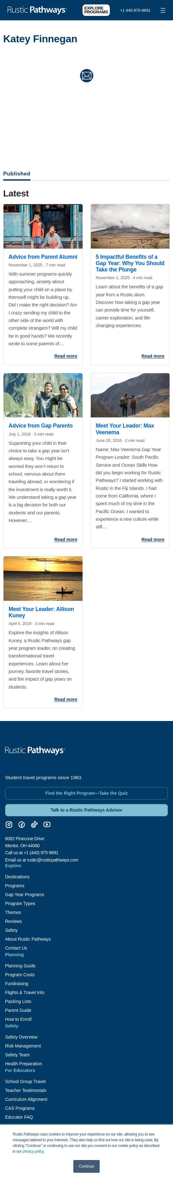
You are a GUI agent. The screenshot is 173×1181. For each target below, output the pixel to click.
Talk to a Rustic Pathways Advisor (86, 810)
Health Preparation (23, 1063)
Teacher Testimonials (25, 1090)
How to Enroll (18, 1019)
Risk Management (23, 1045)
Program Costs (20, 974)
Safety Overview (21, 1037)
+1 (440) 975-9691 (40, 852)
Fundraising (16, 983)
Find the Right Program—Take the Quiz (86, 793)
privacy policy (33, 1151)
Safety (11, 930)
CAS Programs (20, 1108)
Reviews (13, 921)
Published (16, 173)
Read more (65, 356)
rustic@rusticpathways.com (52, 859)
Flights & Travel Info (24, 992)
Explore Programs (96, 10)
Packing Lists (18, 1001)
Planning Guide (20, 965)
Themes (13, 912)
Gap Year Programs (24, 894)
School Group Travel (25, 1081)
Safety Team (17, 1054)
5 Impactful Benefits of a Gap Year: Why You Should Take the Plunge (130, 263)
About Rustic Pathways (28, 939)
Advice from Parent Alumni (43, 257)
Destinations (17, 876)
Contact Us (16, 948)
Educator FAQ (19, 1117)
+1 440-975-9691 (135, 10)
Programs (14, 885)
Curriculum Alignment (26, 1099)
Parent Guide (18, 1010)
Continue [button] (86, 1166)
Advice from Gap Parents (41, 425)
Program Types (20, 903)
